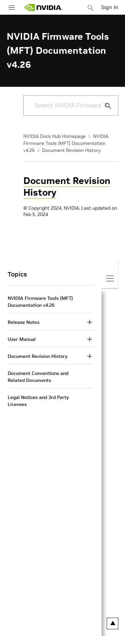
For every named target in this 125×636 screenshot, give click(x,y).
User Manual (22, 339)
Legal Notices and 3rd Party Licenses (38, 400)
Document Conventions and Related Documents (38, 376)
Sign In (109, 7)
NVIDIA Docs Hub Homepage (54, 136)
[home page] (43, 7)
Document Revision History (71, 150)
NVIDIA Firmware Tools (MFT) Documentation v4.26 (65, 143)
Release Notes (23, 322)
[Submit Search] (104, 106)
